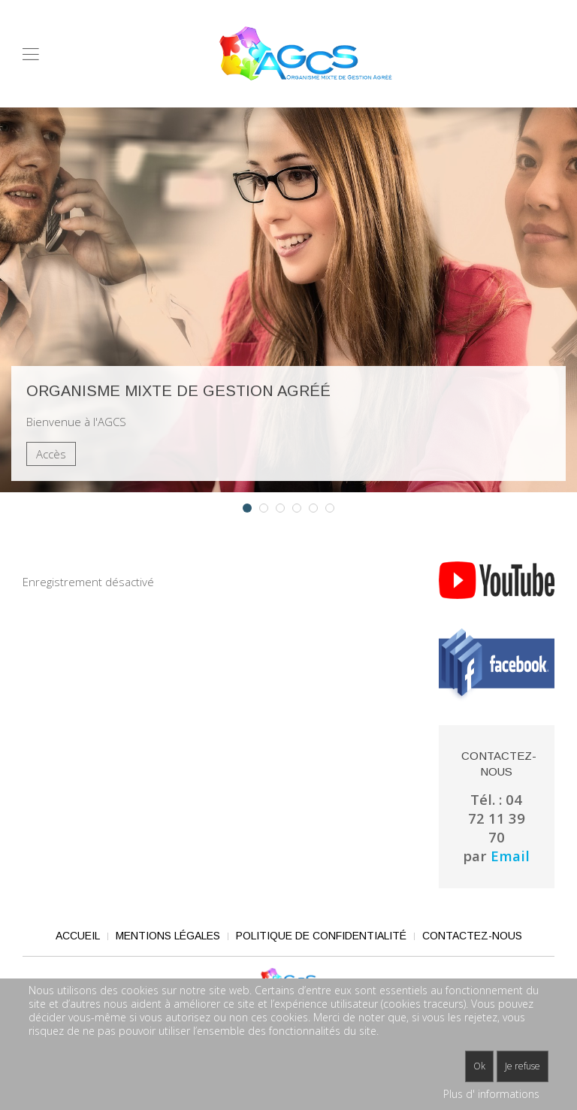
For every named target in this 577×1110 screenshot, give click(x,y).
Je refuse (522, 1066)
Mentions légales (168, 936)
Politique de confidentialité (321, 936)
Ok (479, 1066)
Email (510, 855)
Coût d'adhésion (284, 509)
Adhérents (317, 509)
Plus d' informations (491, 1094)
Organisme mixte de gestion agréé (251, 509)
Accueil (78, 936)
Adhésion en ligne (267, 509)
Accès (51, 453)
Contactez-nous (472, 936)
